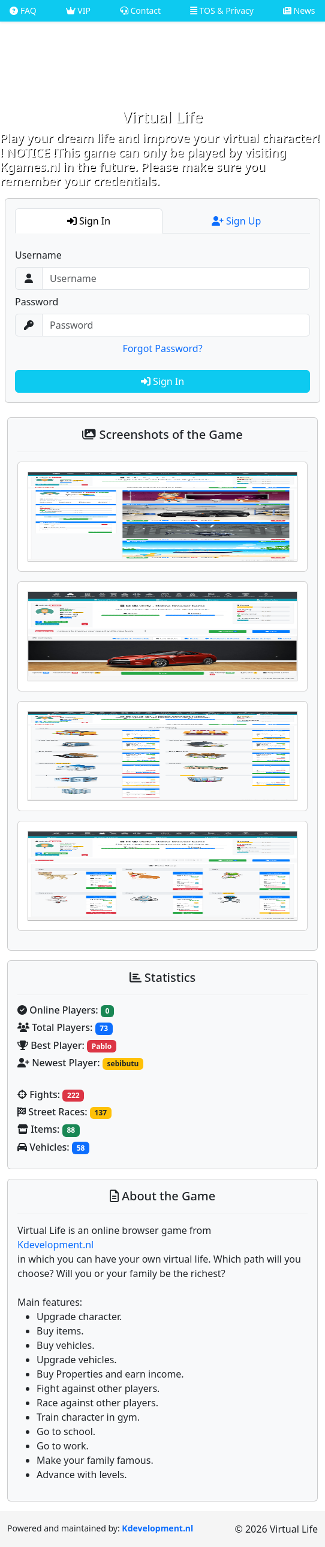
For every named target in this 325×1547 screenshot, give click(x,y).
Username (38, 255)
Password (36, 301)
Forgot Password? (162, 348)
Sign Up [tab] (236, 221)
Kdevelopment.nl (55, 1244)
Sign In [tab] (88, 221)
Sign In (162, 381)
